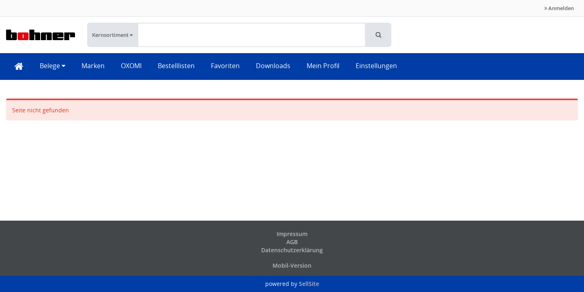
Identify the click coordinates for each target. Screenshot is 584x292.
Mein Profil (323, 65)
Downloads (273, 65)
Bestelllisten (176, 65)
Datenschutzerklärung (292, 250)
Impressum (292, 234)
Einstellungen (376, 65)
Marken (93, 65)
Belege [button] (52, 65)
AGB (292, 242)
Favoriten (225, 65)
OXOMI (131, 65)
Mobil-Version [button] (292, 265)
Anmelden (559, 8)
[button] (378, 35)
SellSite (309, 284)
